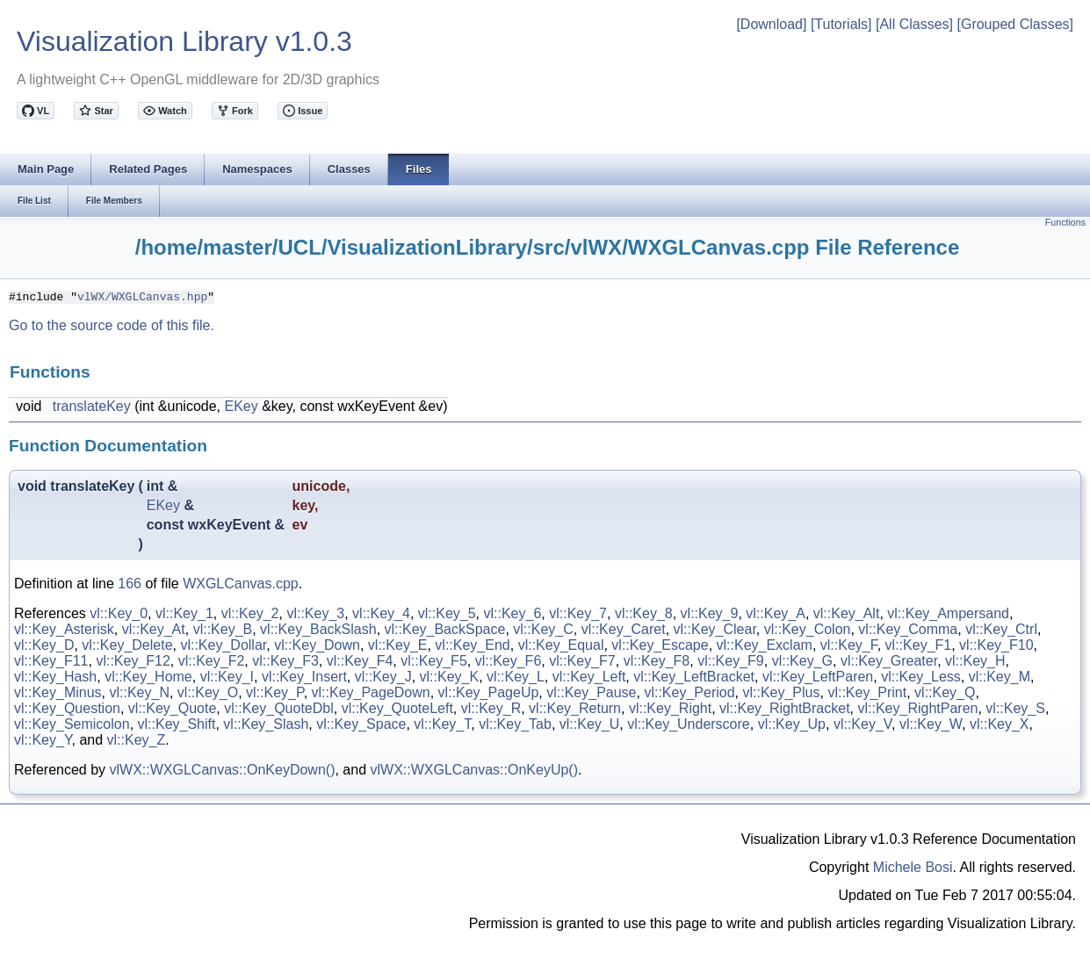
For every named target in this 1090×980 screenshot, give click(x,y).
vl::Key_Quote (172, 708)
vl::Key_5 (447, 613)
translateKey (92, 406)
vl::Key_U (589, 724)
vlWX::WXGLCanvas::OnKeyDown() (223, 769)
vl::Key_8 (644, 613)
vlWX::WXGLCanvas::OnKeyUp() (475, 769)
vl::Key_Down (317, 645)
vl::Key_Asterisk (64, 629)
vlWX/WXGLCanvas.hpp (142, 296)
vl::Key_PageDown (371, 692)
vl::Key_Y (43, 739)
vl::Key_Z (136, 739)
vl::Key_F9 (730, 660)
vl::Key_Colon (807, 629)
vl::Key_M (999, 676)
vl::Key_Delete (127, 645)
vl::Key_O (207, 692)
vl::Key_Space (361, 724)
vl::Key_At (153, 629)
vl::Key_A (775, 613)
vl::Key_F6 (508, 660)
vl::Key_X (999, 724)
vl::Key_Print (866, 692)
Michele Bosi (913, 867)
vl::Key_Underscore (688, 724)
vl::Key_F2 (211, 660)
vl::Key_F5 (434, 660)
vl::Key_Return (575, 708)
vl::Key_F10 (996, 645)
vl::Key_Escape (659, 645)
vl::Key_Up (792, 724)
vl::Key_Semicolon (72, 724)
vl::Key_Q (944, 692)
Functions (1065, 222)
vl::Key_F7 (582, 660)
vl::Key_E (398, 645)
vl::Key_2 (250, 613)
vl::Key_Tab (515, 724)
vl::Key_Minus (58, 692)
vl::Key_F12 (133, 660)
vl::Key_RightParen (917, 708)
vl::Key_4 (381, 613)
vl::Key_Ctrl (1001, 629)
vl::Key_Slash (265, 724)
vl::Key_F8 (657, 660)
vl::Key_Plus (780, 692)
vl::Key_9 (710, 613)
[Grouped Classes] (1014, 24)
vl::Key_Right (670, 708)
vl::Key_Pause (591, 692)
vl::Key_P (275, 692)
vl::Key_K (450, 676)
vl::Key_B (223, 629)
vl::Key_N (139, 692)
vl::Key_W (930, 724)
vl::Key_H (975, 660)
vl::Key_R (491, 708)
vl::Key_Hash (55, 676)
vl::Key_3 (315, 613)
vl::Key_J (383, 676)
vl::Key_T (442, 724)
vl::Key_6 (512, 613)
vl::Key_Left (589, 676)
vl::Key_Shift (177, 724)
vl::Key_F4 (360, 660)
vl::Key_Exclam (764, 645)
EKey (240, 406)
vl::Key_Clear (715, 629)
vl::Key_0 (119, 613)
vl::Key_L (516, 676)
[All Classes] (914, 24)
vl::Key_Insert (304, 676)
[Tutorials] (841, 24)
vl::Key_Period (689, 692)
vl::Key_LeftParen (817, 676)
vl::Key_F (848, 645)
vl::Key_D (44, 645)
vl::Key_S (1015, 708)
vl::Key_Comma (907, 629)
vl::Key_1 (184, 613)
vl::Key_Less (921, 676)
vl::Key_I (227, 676)
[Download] (771, 24)
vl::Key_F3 (285, 660)
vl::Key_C (543, 629)
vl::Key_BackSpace (445, 629)
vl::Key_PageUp (488, 692)
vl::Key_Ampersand (948, 613)
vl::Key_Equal (561, 645)
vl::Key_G (802, 660)
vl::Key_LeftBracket (693, 676)
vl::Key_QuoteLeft (397, 708)
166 (129, 583)
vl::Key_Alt (846, 613)
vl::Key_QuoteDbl (279, 708)
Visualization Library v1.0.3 (184, 41)
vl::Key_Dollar (223, 645)
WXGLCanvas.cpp (241, 583)
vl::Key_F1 (918, 645)
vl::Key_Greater (889, 660)
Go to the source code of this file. (111, 325)
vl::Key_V (862, 724)
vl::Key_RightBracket (784, 708)
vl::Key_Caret (623, 629)
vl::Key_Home (148, 676)
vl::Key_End (472, 645)
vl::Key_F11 (51, 660)
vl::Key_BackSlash (318, 629)
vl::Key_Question (67, 708)
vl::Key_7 (578, 613)
